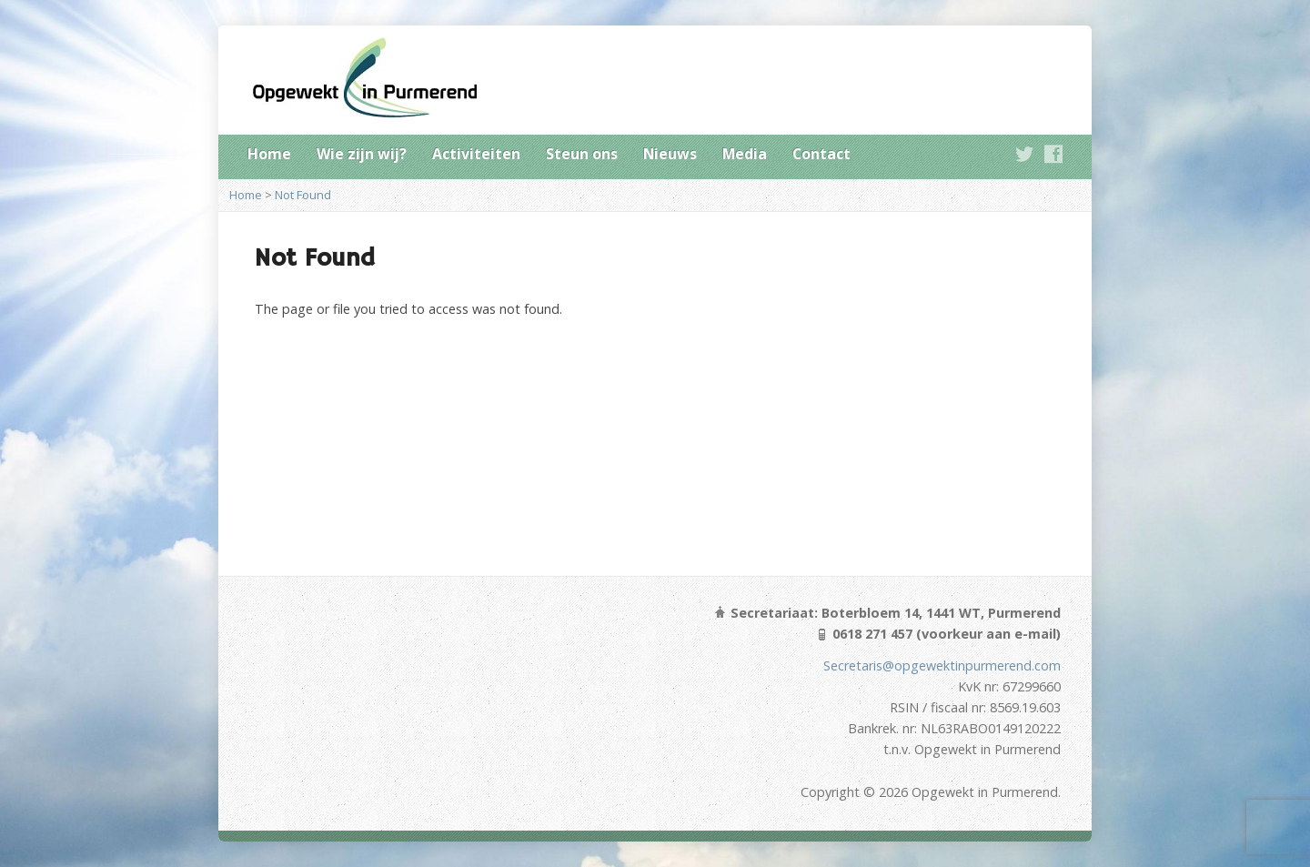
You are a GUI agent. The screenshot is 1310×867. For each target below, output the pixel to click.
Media (744, 154)
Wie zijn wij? (362, 154)
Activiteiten (476, 154)
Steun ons (582, 154)
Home (269, 154)
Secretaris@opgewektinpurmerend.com (942, 665)
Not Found (303, 195)
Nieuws (670, 154)
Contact (821, 154)
